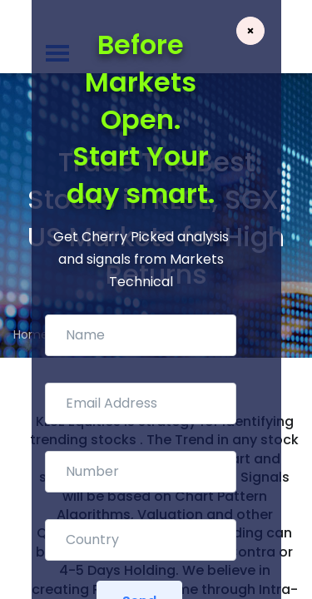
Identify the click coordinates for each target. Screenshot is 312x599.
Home (30, 334)
